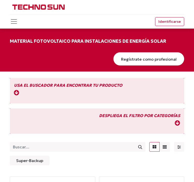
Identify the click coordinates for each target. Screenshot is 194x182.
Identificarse (169, 21)
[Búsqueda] (140, 147)
